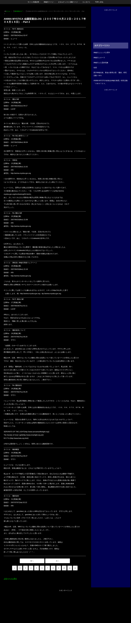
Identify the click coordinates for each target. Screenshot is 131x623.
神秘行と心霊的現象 (101, 62)
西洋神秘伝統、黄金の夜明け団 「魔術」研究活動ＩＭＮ (110, 74)
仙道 (95, 67)
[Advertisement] (110, 26)
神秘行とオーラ (99, 57)
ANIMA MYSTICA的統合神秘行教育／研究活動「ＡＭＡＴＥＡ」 (111, 82)
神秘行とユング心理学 (102, 52)
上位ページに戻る (10, 579)
